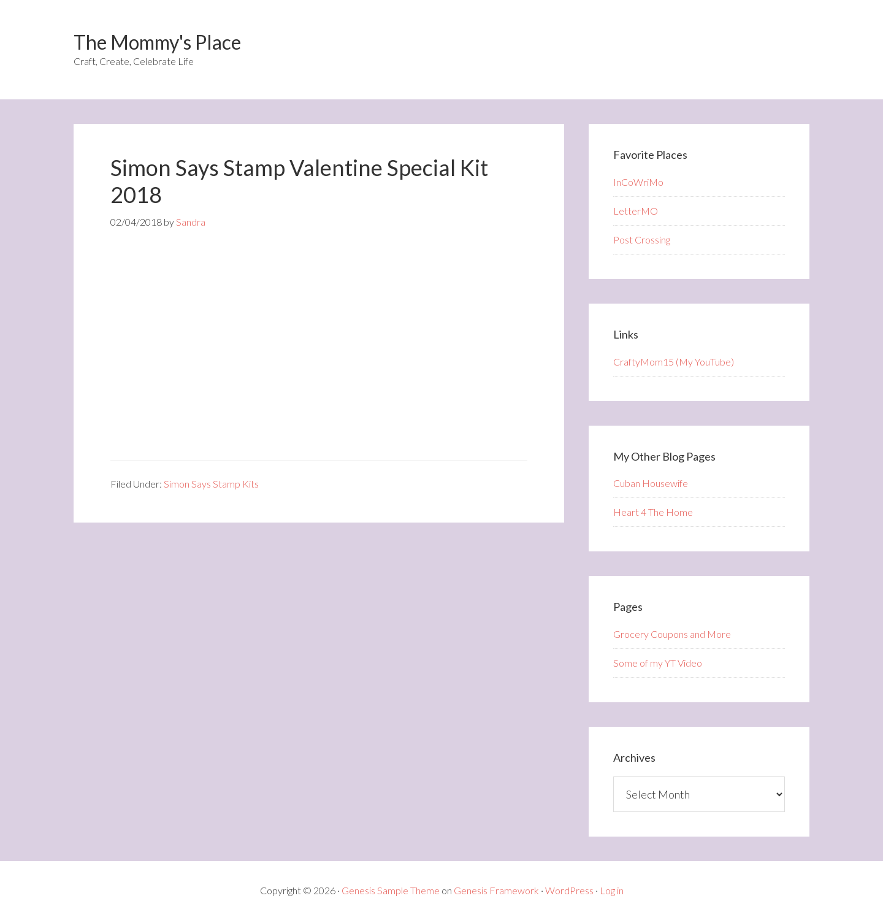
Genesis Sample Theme (391, 890)
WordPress (569, 890)
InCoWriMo (638, 182)
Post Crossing (641, 239)
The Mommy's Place (157, 42)
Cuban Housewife (650, 483)
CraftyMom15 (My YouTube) (673, 361)
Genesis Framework (496, 890)
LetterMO (635, 211)
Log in (612, 890)
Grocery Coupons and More (672, 634)
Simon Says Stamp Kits (211, 483)
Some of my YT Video (657, 663)
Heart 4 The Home (653, 512)
